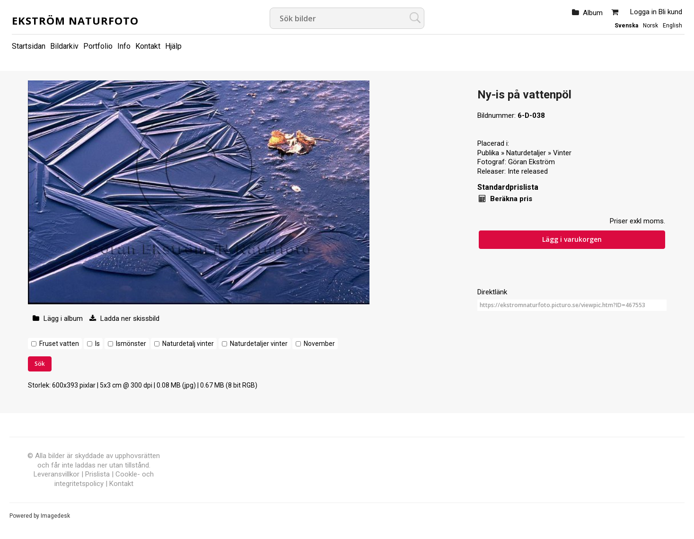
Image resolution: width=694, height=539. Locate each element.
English (672, 25)
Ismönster (131, 343)
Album (593, 13)
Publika (488, 153)
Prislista (97, 474)
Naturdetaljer (526, 153)
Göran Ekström (531, 162)
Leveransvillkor (56, 474)
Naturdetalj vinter (188, 343)
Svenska (626, 25)
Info (124, 46)
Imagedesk (55, 515)
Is (97, 343)
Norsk (650, 25)
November (319, 343)
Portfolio (98, 46)
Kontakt (147, 46)
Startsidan (28, 46)
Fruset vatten (59, 343)
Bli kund (670, 12)
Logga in (643, 12)
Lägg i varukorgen (572, 239)
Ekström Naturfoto (75, 20)
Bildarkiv (64, 46)
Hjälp (173, 46)
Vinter (562, 153)
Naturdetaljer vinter (259, 343)
